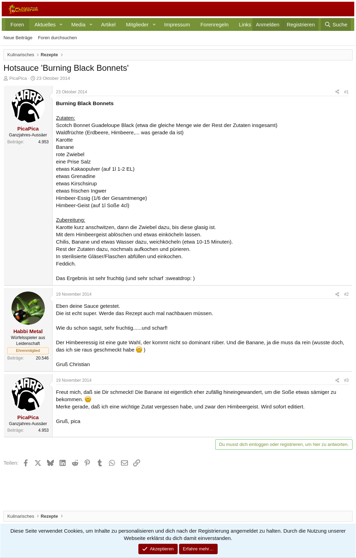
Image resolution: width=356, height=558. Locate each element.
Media (78, 24)
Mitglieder (137, 24)
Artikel (108, 24)
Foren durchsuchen (57, 37)
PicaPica (18, 78)
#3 (346, 380)
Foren (17, 24)
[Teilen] (337, 92)
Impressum (177, 24)
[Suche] (336, 24)
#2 (346, 294)
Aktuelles (45, 24)
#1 (346, 92)
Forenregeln (214, 24)
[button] (61, 24)
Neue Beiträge (17, 37)
